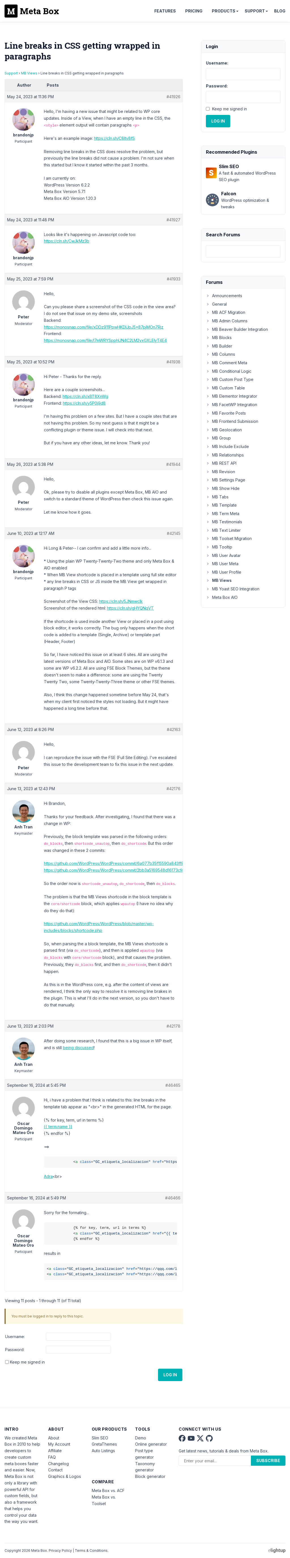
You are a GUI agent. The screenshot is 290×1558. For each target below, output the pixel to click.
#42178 (173, 1026)
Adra (48, 1176)
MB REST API (221, 463)
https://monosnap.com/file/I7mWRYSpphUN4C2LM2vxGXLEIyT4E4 (105, 340)
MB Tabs (217, 496)
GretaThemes (104, 1444)
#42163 (173, 729)
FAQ (52, 1457)
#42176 (173, 788)
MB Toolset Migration (229, 538)
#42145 (173, 533)
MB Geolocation (224, 429)
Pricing (193, 10)
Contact (55, 1469)
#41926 (173, 96)
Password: (14, 1349)
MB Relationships (225, 455)
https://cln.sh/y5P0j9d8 (84, 403)
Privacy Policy (60, 1550)
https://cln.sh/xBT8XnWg (85, 396)
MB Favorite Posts (226, 413)
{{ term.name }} (58, 1126)
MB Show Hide (223, 488)
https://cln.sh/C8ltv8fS (114, 138)
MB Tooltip (219, 547)
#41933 (173, 279)
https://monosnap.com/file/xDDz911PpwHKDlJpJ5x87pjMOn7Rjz (103, 327)
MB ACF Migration (225, 312)
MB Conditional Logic (228, 371)
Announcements (224, 295)
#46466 (172, 1197)
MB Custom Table (225, 387)
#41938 (173, 361)
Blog (279, 10)
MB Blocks (219, 337)
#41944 (173, 464)
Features (165, 10)
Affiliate (55, 1450)
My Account (59, 1444)
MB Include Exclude (227, 446)
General (216, 304)
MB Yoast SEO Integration (232, 588)
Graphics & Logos (64, 1476)
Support (255, 10)
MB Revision (220, 471)
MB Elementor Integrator (231, 396)
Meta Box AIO (222, 597)
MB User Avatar (223, 555)
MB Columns (220, 354)
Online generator (151, 1444)
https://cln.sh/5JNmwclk (121, 601)
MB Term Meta (222, 513)
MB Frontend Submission (232, 421)
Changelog (58, 1463)
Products (223, 10)
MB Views (29, 73)
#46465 (172, 1085)
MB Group (218, 438)
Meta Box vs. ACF (108, 1490)
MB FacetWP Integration (231, 404)
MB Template (221, 505)
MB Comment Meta (226, 362)
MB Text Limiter (223, 530)
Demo (140, 1437)
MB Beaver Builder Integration (237, 329)
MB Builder (219, 346)
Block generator (150, 1476)
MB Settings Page (225, 479)
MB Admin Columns (227, 320)
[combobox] (243, 251)
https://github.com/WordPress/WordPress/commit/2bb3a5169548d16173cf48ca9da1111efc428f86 (134, 870)
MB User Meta (222, 563)
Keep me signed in (27, 1362)
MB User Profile (223, 572)
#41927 (173, 219)
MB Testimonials (224, 521)
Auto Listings (103, 1450)
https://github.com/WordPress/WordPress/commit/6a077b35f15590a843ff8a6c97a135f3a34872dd (135, 863)
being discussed (78, 1047)
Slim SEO (100, 1437)
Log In (170, 1374)
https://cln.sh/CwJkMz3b (66, 241)
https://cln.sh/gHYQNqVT (130, 608)
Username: (15, 1336)
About (53, 1437)
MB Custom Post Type (229, 379)
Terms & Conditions (91, 1550)
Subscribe (268, 1460)
